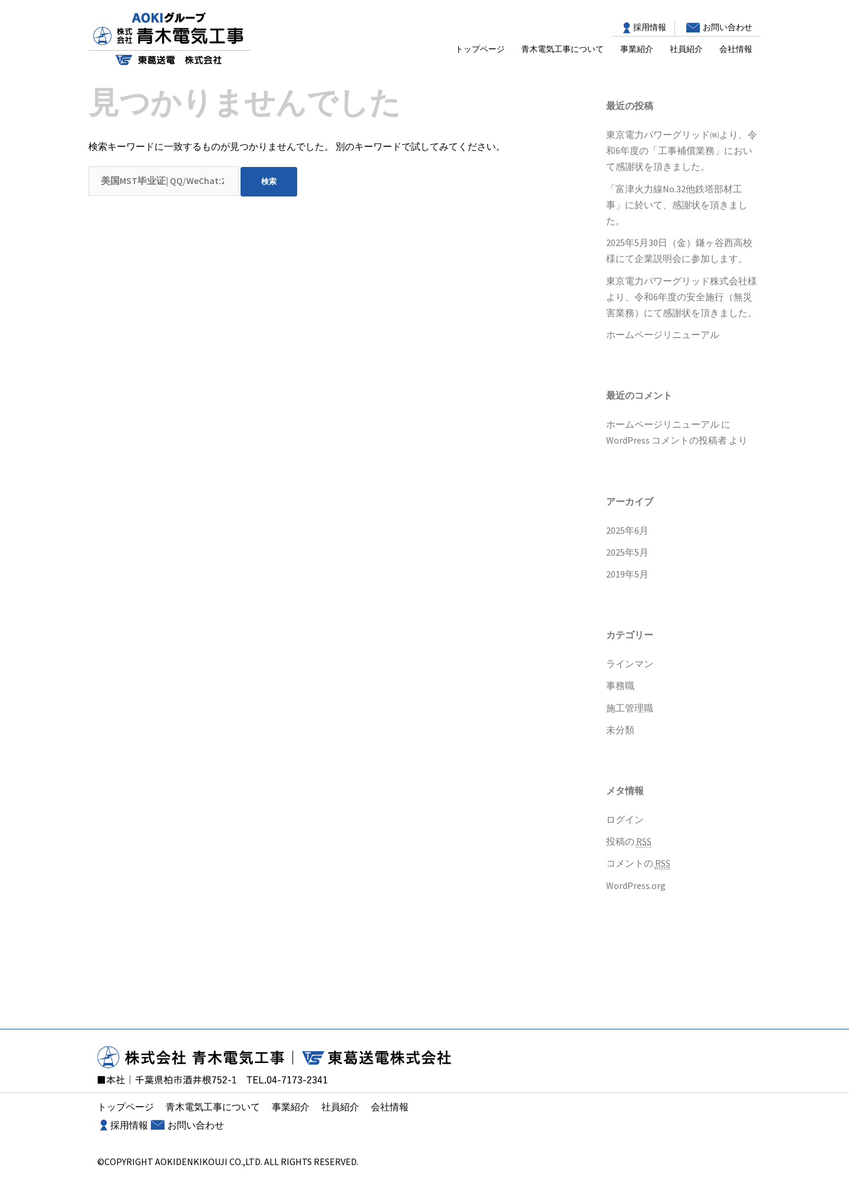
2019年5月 (627, 574)
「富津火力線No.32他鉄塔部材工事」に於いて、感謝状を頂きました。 (677, 205)
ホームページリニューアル (662, 334)
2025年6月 (627, 530)
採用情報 (649, 27)
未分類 (620, 730)
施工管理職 (629, 708)
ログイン (625, 819)
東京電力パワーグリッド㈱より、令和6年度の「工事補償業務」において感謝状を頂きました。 (681, 150)
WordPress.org (636, 885)
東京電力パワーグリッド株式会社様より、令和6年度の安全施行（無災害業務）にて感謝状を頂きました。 (681, 297)
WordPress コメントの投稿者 (666, 440)
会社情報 (735, 49)
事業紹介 (636, 49)
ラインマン (629, 664)
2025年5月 (627, 552)
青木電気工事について (562, 49)
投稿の (628, 841)
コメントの (638, 863)
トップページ (480, 49)
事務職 (620, 685)
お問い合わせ (727, 27)
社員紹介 (686, 49)
